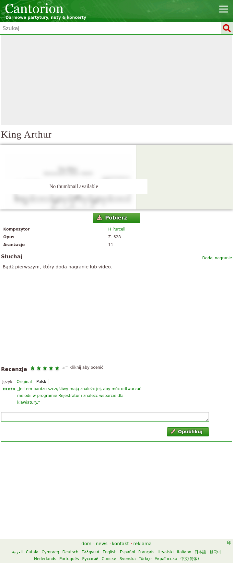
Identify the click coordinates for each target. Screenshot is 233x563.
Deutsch (70, 552)
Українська (166, 559)
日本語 (200, 552)
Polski (41, 381)
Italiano (184, 552)
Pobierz (112, 218)
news (101, 543)
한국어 (215, 552)
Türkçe (145, 559)
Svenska (128, 559)
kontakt (120, 543)
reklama (142, 543)
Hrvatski (165, 552)
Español (127, 552)
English (110, 552)
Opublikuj (187, 431)
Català (32, 552)
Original (24, 381)
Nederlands (45, 559)
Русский (90, 559)
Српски (109, 559)
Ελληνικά (90, 552)
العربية (17, 552)
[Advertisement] (116, 80)
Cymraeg (50, 552)
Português (69, 559)
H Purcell (116, 229)
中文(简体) (190, 559)
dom (86, 543)
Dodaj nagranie (217, 258)
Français (146, 552)
